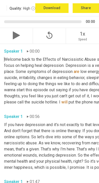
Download (51, 8)
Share (86, 8)
